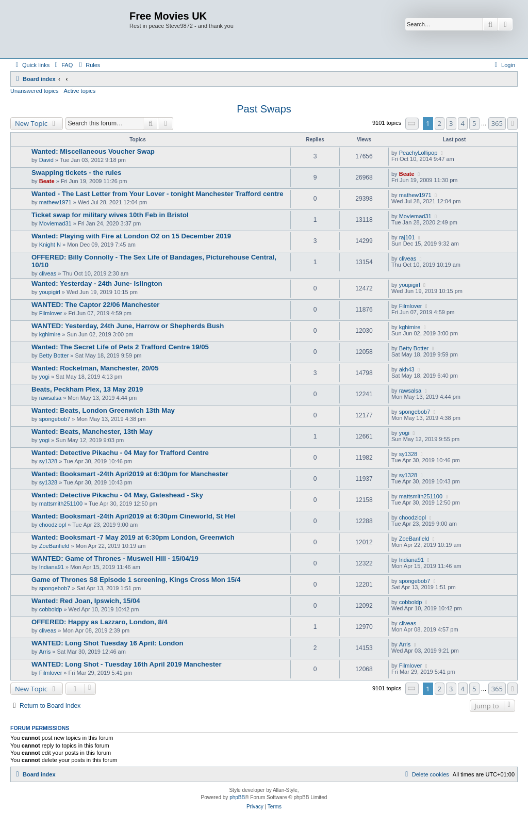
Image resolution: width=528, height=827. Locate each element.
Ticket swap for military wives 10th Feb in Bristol (110, 215)
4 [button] (463, 123)
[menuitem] (62, 65)
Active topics (80, 91)
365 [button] (497, 123)
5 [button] (474, 123)
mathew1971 (55, 202)
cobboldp (50, 609)
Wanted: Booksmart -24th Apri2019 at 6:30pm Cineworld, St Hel (133, 516)
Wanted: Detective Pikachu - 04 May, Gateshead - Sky (117, 495)
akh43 (407, 369)
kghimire (50, 334)
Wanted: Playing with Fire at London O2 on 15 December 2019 (131, 236)
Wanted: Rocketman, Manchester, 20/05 (95, 368)
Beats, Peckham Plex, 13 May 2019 (87, 389)
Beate (47, 181)
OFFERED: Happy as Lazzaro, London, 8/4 (99, 622)
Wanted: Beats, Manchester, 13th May (92, 431)
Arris (45, 651)
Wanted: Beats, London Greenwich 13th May (103, 410)
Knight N (50, 244)
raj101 (407, 237)
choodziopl (53, 525)
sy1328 (48, 461)
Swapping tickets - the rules (76, 172)
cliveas (48, 273)
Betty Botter (54, 355)
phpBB (237, 797)
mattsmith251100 (60, 503)
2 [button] (439, 123)
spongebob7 (55, 419)
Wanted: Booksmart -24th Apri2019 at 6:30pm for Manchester (129, 474)
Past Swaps (264, 109)
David (46, 160)
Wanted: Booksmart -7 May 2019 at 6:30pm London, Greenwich (133, 537)
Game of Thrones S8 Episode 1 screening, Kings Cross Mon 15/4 (135, 579)
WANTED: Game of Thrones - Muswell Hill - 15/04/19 (115, 558)
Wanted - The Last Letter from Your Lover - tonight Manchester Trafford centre (157, 194)
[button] (412, 123)
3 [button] (451, 123)
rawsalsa (50, 398)
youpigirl (49, 292)
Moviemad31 (55, 223)
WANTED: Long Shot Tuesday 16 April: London (107, 643)
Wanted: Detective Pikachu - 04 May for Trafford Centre (120, 453)
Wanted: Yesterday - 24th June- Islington (96, 283)
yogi (44, 377)
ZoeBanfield (54, 546)
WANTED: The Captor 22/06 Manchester (95, 305)
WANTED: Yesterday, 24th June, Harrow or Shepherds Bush (127, 326)
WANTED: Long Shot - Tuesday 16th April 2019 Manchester (126, 664)
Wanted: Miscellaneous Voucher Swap (93, 151)
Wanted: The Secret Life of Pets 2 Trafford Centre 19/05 (120, 347)
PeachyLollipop (418, 153)
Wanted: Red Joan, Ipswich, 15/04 (85, 601)
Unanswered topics (34, 91)
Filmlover (50, 313)
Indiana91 (51, 567)
